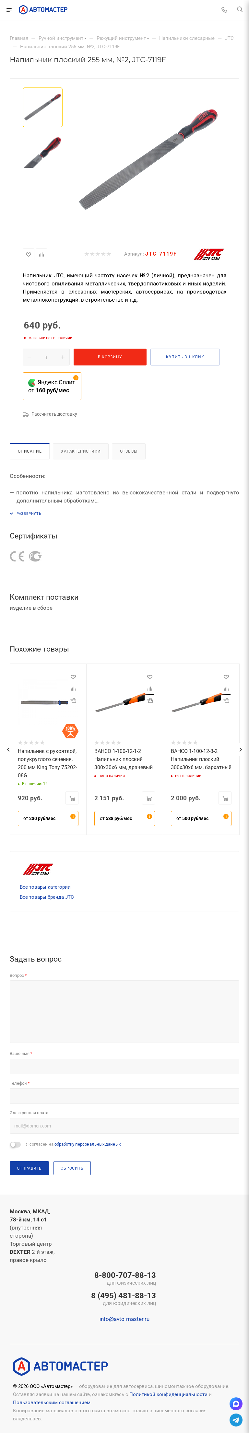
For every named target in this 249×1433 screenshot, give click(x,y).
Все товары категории (45, 887)
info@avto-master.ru (124, 1319)
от (39, 818)
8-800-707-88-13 (123, 1279)
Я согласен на (73, 1144)
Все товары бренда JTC (47, 897)
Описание (30, 451)
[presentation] (8, 749)
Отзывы (128, 451)
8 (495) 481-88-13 (123, 1299)
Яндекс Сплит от (51, 386)
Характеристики (81, 451)
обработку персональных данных (87, 1144)
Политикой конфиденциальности (168, 1394)
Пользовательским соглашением (51, 1402)
